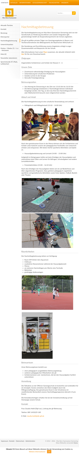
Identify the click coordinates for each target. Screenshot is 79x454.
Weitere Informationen (37, 452)
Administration (30, 441)
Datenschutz (20, 441)
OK (49, 452)
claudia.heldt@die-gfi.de (35, 416)
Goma (76, 443)
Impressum (4, 441)
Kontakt (11, 441)
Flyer (45, 52)
